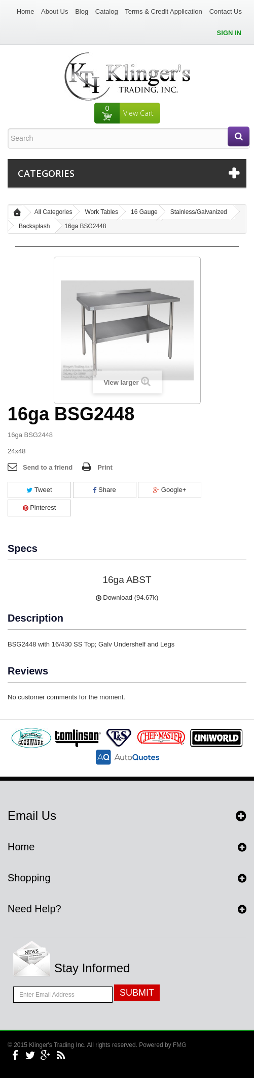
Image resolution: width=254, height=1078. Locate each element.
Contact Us (225, 11)
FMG (180, 1045)
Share (104, 490)
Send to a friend (47, 467)
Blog (81, 11)
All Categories (53, 211)
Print (105, 467)
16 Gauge (144, 211)
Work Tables (101, 211)
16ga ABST (126, 579)
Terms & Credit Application (163, 11)
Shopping (29, 877)
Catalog (106, 11)
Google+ (169, 490)
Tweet (39, 490)
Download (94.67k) (127, 597)
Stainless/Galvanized (198, 211)
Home (25, 11)
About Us (54, 11)
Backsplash (34, 226)
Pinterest (39, 507)
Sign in (229, 33)
